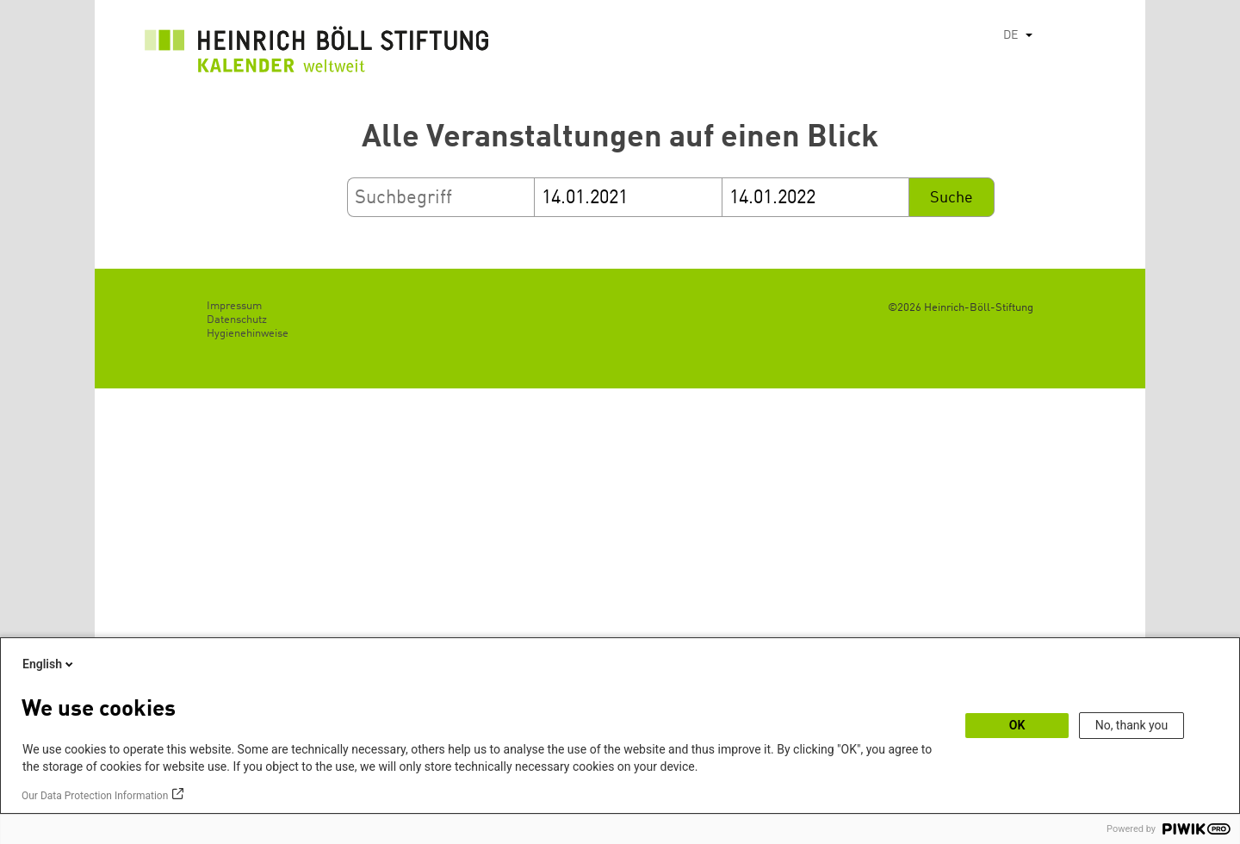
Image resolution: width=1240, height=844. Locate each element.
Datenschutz (237, 320)
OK (1017, 725)
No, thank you (1132, 725)
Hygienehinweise (247, 333)
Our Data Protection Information (95, 796)
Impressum (234, 306)
